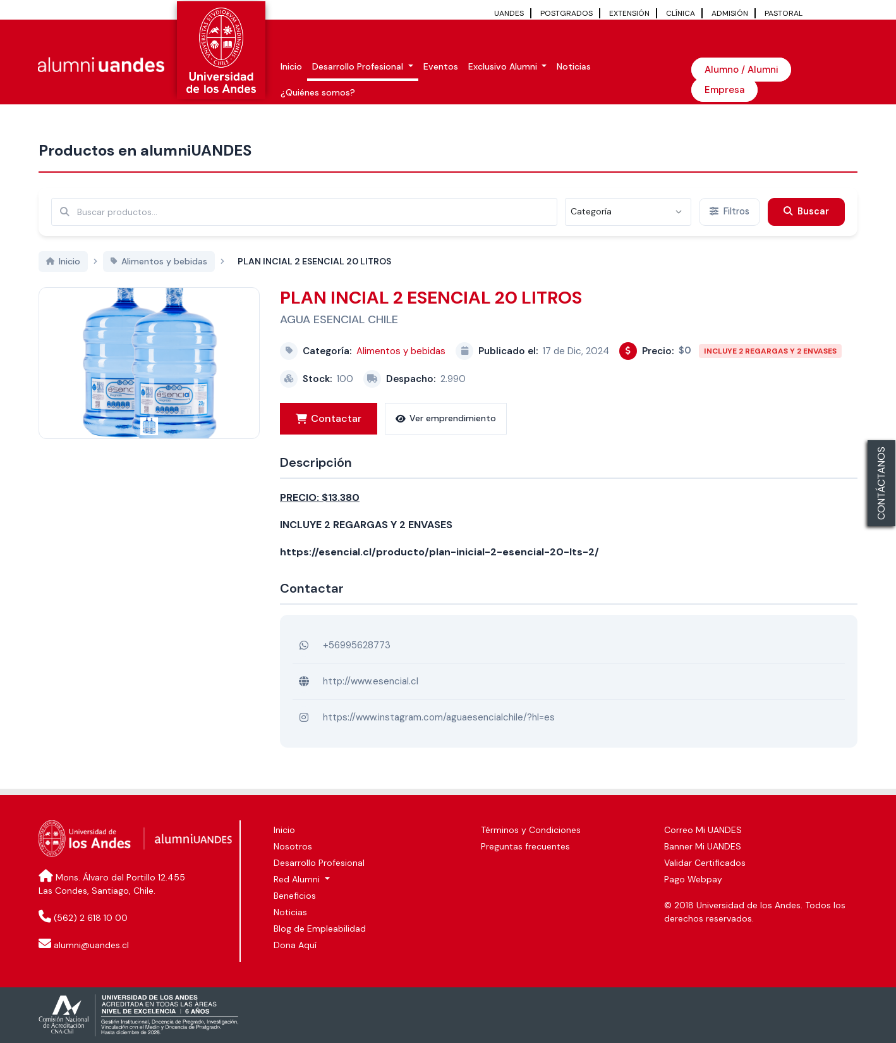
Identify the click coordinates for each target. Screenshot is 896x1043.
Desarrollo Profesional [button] (359, 66)
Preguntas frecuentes (525, 846)
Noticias (574, 66)
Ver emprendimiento (446, 418)
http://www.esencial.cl (370, 681)
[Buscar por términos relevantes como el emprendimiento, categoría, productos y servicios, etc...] (304, 212)
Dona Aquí (295, 945)
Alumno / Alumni (741, 69)
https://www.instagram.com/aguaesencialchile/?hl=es (439, 717)
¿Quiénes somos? (318, 92)
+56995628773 (356, 645)
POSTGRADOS (566, 13)
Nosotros (293, 846)
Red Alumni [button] (298, 879)
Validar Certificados (705, 862)
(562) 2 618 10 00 (91, 917)
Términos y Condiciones (531, 830)
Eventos (440, 66)
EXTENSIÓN (629, 13)
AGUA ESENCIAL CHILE (339, 319)
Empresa (724, 89)
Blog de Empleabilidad (320, 928)
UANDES (509, 13)
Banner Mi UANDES (702, 846)
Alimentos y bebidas (400, 351)
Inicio (291, 66)
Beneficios (295, 895)
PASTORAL (783, 13)
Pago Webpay (693, 879)
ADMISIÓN (729, 13)
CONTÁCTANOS (881, 483)
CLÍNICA (680, 13)
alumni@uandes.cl (91, 945)
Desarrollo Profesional (319, 862)
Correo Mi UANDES (703, 830)
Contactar (328, 418)
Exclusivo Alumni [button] (504, 66)
